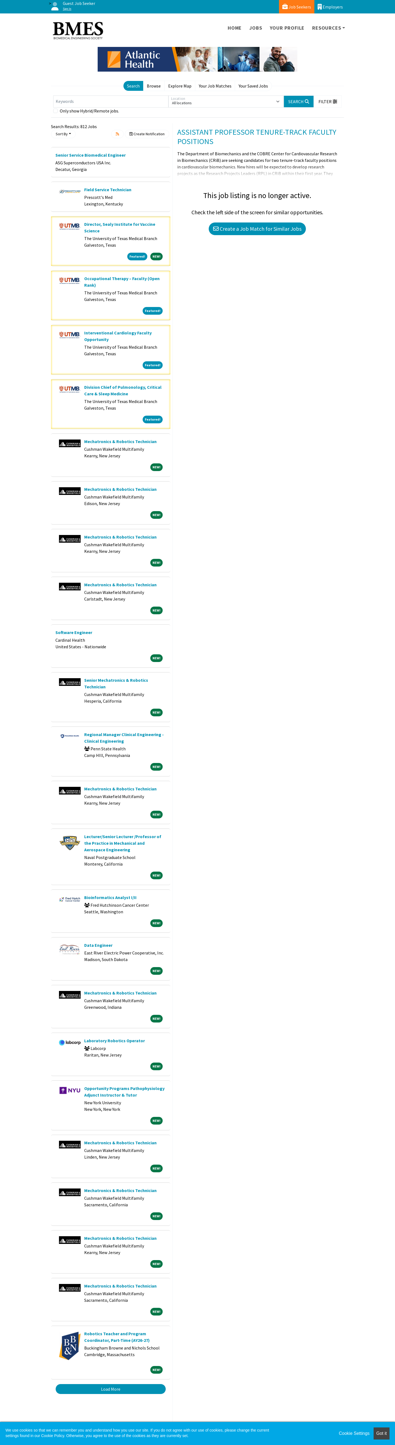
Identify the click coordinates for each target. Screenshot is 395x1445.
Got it (381, 1433)
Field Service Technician (107, 189)
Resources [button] (326, 28)
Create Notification (147, 133)
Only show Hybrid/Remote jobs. (89, 111)
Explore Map (179, 86)
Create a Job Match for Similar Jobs (257, 228)
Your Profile (287, 28)
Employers (330, 6)
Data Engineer (98, 945)
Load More (110, 1389)
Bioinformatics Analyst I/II (110, 897)
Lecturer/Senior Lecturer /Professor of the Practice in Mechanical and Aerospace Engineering (122, 843)
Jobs (255, 28)
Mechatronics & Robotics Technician (120, 441)
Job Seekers (296, 6)
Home (235, 28)
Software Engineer (73, 632)
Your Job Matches (215, 86)
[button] (328, 101)
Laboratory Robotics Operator (114, 1040)
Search (133, 86)
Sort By (62, 133)
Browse (154, 86)
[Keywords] (110, 101)
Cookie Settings (354, 1433)
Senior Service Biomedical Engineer (90, 155)
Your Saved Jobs (253, 86)
